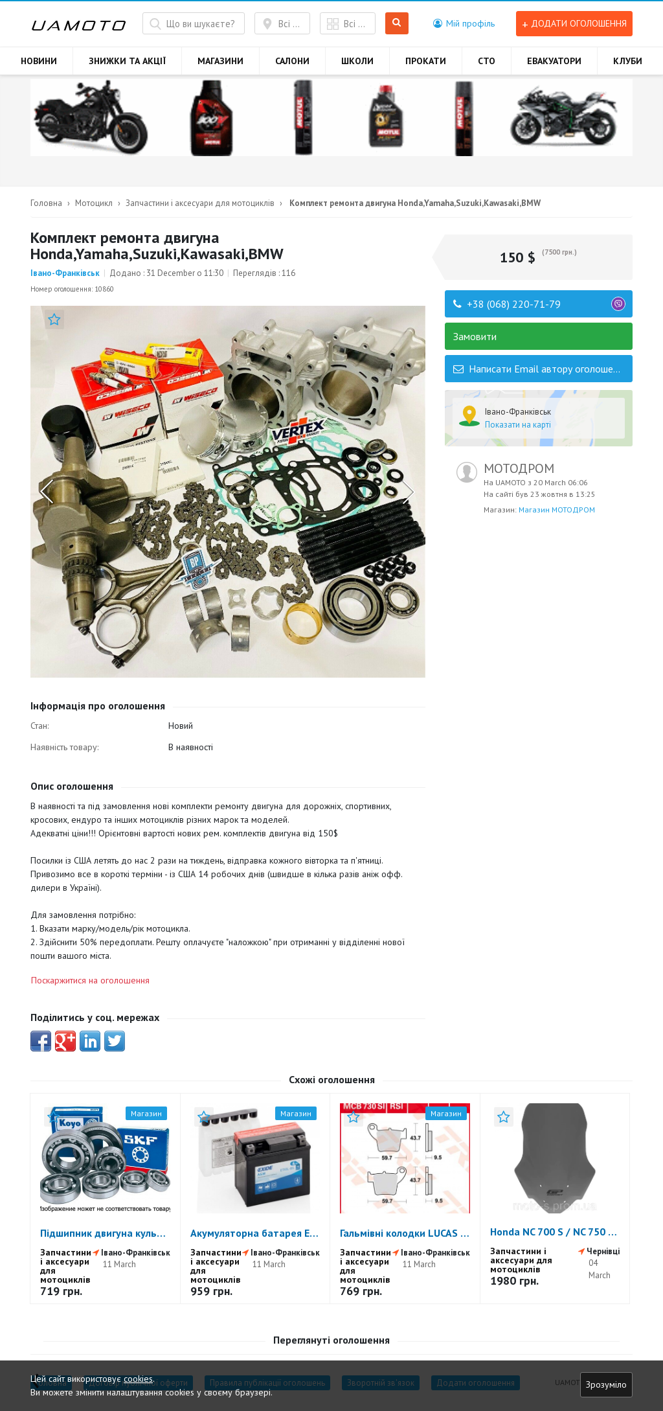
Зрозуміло (606, 1384)
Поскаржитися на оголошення (90, 980)
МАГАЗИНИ (220, 61)
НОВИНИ (39, 61)
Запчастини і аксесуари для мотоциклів (200, 203)
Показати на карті (518, 424)
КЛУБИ (627, 61)
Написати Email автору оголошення (540, 368)
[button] (464, 23)
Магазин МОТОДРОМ (557, 509)
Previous (47, 492)
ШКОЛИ (357, 61)
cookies (138, 1378)
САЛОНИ (292, 61)
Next (408, 492)
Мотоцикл (94, 203)
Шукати (397, 23)
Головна (46, 203)
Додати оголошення (574, 23)
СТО (486, 61)
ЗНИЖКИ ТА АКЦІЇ (127, 61)
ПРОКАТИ (425, 61)
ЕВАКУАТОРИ (554, 61)
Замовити (475, 336)
